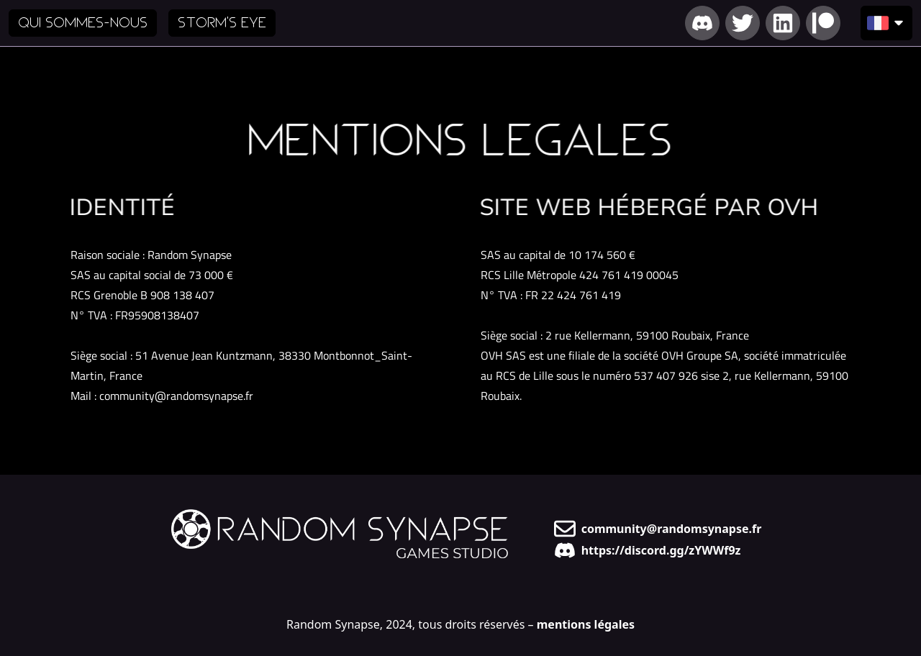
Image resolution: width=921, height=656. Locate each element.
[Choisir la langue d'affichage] (886, 23)
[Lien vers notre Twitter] (742, 23)
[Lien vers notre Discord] (702, 23)
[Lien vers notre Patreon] (823, 23)
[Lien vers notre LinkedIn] (783, 23)
